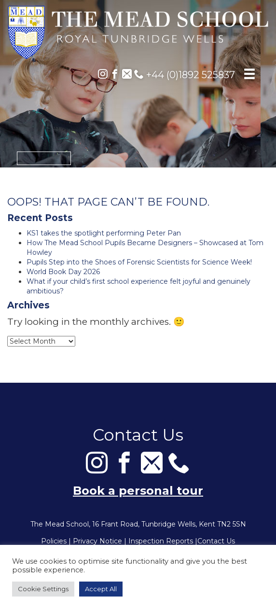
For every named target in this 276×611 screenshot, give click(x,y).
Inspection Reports (160, 541)
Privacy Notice (97, 541)
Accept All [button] (101, 589)
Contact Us (216, 541)
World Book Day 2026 (63, 271)
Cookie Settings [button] (43, 589)
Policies (54, 541)
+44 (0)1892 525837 (184, 75)
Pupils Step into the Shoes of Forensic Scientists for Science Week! (139, 262)
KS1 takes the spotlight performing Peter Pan (104, 233)
